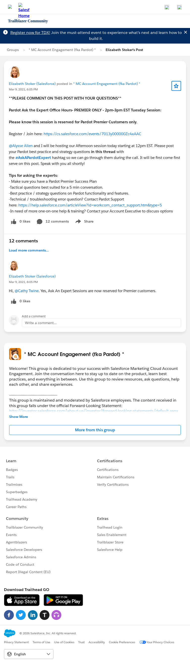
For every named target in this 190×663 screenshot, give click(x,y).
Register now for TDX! (30, 32)
